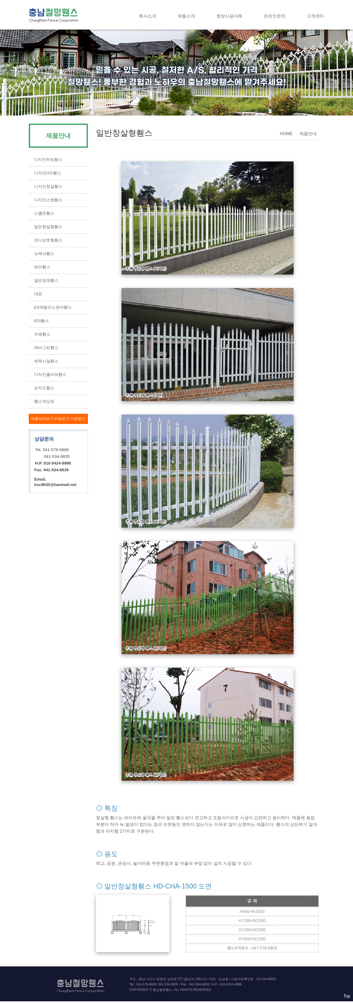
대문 (38, 294)
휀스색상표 (44, 401)
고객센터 (315, 16)
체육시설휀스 (46, 361)
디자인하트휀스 (48, 159)
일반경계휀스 (46, 280)
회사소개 (147, 16)
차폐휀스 (42, 334)
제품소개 (186, 16)
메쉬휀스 (42, 267)
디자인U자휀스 (47, 173)
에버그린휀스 (46, 347)
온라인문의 (274, 16)
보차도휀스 (44, 388)
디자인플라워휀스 (50, 374)
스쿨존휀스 (44, 213)
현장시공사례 (229, 16)
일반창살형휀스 (48, 226)
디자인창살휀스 (48, 186)
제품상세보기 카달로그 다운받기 (58, 418)
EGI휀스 (41, 320)
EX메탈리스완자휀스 (53, 307)
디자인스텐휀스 (48, 199)
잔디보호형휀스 (48, 240)
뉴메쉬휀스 (44, 253)
